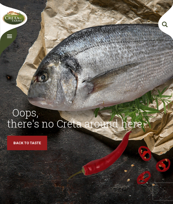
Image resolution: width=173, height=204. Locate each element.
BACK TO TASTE (27, 143)
